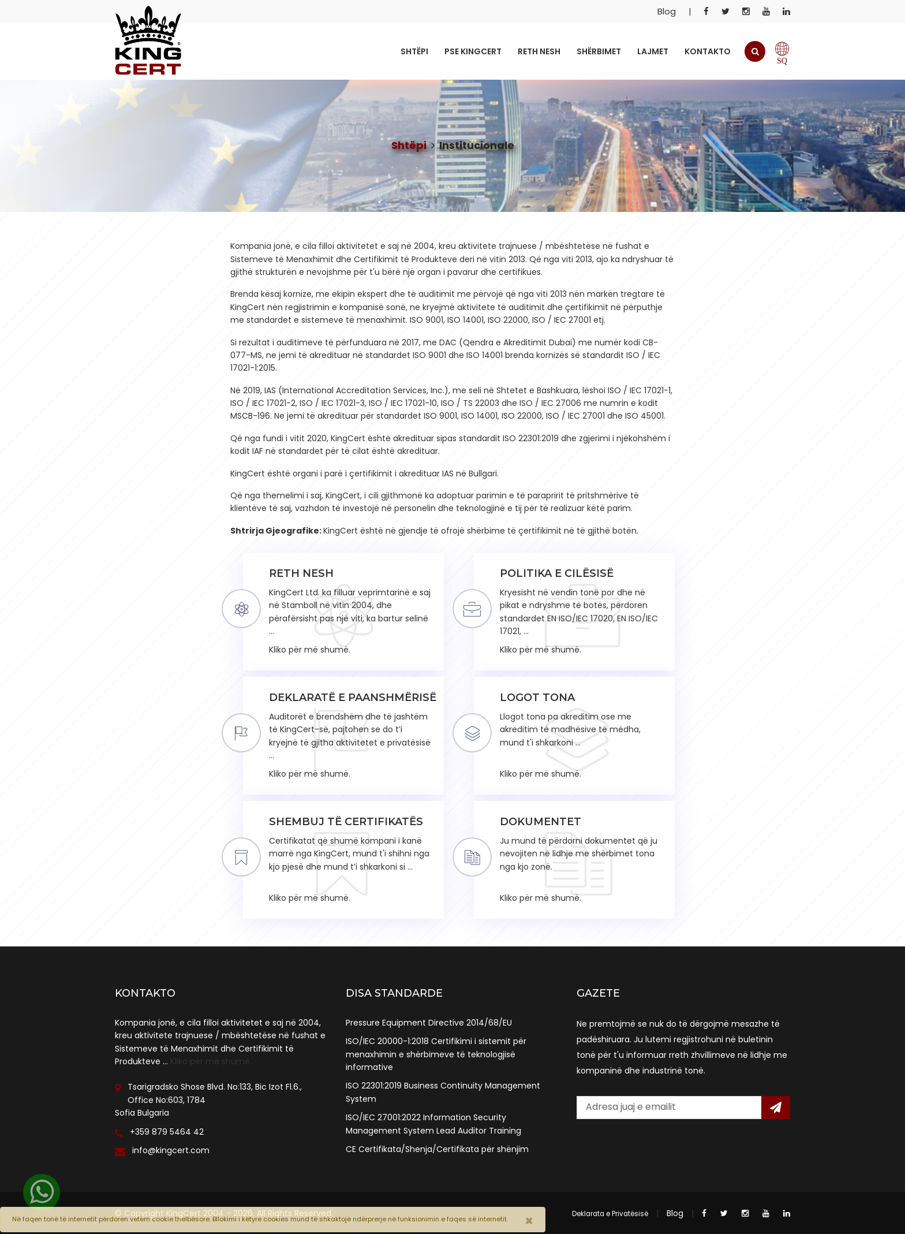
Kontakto (708, 51)
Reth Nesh (539, 51)
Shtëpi (414, 51)
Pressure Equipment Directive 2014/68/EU (429, 1022)
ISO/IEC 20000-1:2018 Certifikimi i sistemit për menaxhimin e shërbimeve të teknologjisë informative (436, 1054)
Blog (666, 11)
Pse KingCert (473, 51)
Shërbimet (599, 51)
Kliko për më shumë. (211, 1061)
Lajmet (652, 51)
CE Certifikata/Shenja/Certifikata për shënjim (437, 1149)
